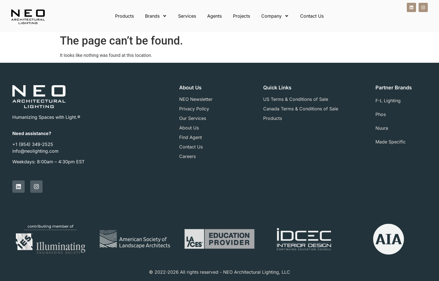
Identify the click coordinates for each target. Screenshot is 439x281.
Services (187, 16)
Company (275, 16)
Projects (241, 16)
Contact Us (312, 16)
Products (124, 16)
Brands (156, 16)
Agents (214, 16)
